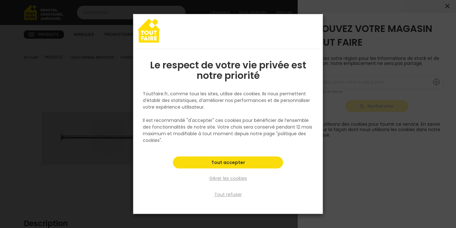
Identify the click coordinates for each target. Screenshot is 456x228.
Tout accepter (228, 163)
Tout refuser (228, 194)
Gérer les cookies (228, 178)
